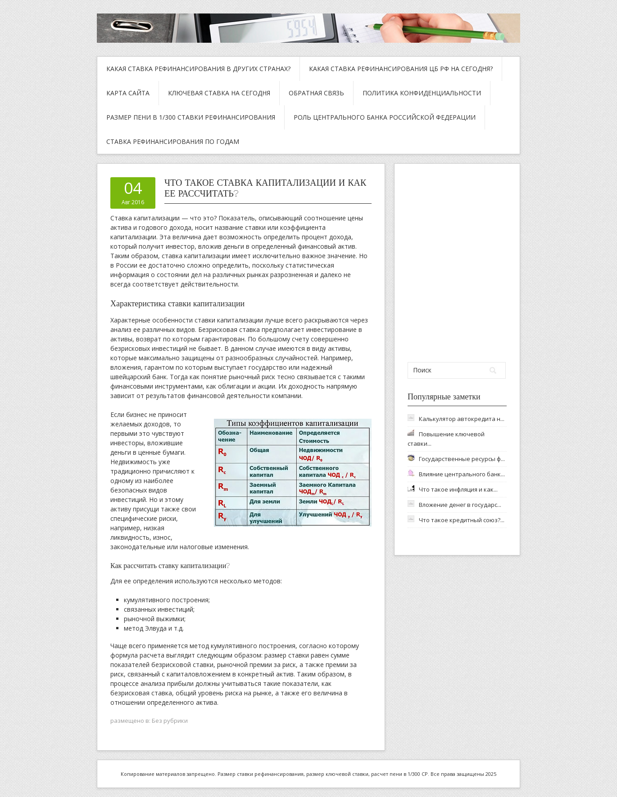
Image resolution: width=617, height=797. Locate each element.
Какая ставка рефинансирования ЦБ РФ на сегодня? (401, 68)
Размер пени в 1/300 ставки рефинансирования (190, 117)
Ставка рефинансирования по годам (172, 141)
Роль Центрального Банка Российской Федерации (385, 117)
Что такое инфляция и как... (458, 489)
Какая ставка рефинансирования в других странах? (198, 68)
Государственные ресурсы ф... (462, 459)
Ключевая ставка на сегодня (219, 93)
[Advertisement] (458, 263)
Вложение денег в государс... (460, 505)
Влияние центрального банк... (462, 474)
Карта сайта (128, 93)
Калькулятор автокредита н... (461, 419)
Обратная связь (316, 93)
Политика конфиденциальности (422, 93)
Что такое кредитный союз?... (461, 520)
